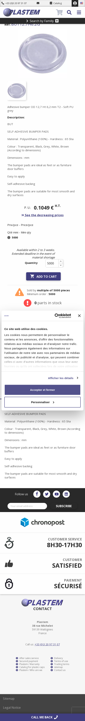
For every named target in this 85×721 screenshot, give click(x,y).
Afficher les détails (60, 377)
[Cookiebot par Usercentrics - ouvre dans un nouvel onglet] (54, 315)
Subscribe (64, 506)
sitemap (57, 667)
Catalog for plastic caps (30, 667)
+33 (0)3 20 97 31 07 (14, 3)
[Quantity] (52, 263)
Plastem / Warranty (27, 664)
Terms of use (59, 661)
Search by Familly (42, 21)
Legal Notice (12, 708)
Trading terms (60, 664)
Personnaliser (42, 402)
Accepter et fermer (42, 389)
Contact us (58, 670)
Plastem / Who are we (29, 670)
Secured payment (27, 661)
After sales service (27, 658)
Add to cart (43, 276)
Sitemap (8, 699)
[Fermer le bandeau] (79, 315)
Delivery (57, 658)
